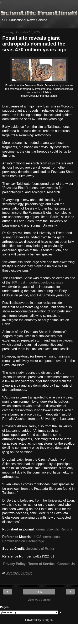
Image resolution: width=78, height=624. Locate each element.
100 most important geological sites (37, 282)
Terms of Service (41, 564)
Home (39, 591)
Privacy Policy (14, 564)
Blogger (47, 620)
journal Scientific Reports (54, 529)
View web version (39, 599)
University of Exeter (40, 548)
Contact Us (66, 564)
